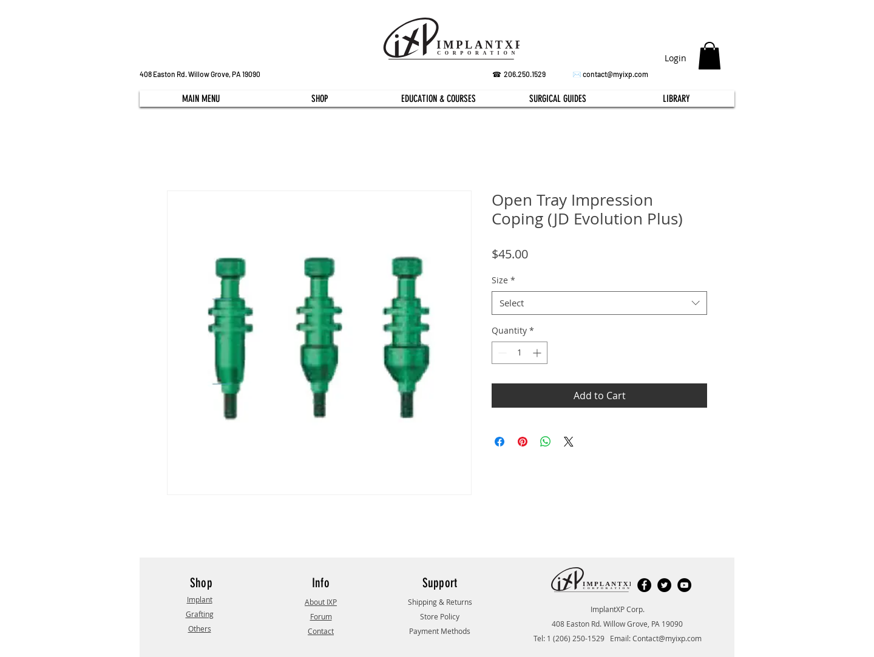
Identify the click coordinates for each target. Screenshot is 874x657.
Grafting (200, 614)
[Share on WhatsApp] (545, 441)
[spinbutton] (519, 352)
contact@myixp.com (615, 74)
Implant (199, 599)
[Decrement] (501, 352)
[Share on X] (568, 441)
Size (503, 280)
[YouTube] (684, 585)
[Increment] (538, 352)
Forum (321, 616)
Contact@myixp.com (667, 638)
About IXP (321, 602)
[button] (709, 55)
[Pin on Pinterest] (522, 441)
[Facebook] (644, 585)
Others (199, 628)
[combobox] (599, 303)
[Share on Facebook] (499, 441)
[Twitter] (664, 585)
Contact (321, 631)
